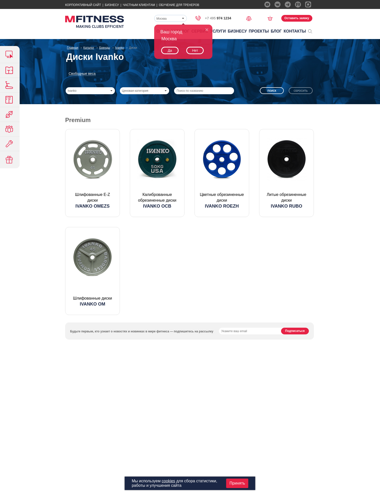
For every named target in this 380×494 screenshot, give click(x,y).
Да (170, 50)
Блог (276, 31)
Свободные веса (82, 74)
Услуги (218, 31)
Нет (195, 50)
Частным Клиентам (139, 5)
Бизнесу (112, 5)
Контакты (295, 31)
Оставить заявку (297, 18)
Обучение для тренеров (179, 5)
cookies (168, 481)
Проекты (259, 31)
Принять (237, 483)
